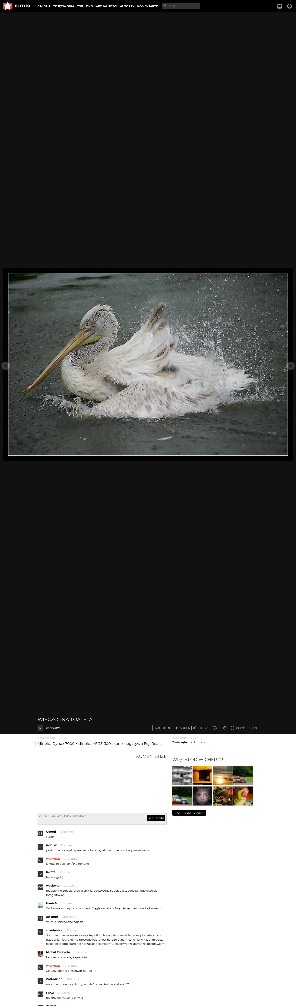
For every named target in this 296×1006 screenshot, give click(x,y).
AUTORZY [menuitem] (127, 6)
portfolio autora (189, 812)
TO (40, 982)
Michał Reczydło (58, 954)
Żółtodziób (54, 980)
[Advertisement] (87, 782)
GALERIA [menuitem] (43, 6)
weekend (52, 887)
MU (40, 996)
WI (40, 728)
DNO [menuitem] (89, 6)
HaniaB (51, 905)
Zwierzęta (179, 742)
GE (40, 835)
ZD (40, 934)
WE (40, 889)
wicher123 (53, 728)
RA (40, 848)
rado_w (51, 846)
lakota (50, 873)
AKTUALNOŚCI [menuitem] (106, 6)
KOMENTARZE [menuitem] (147, 6)
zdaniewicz (54, 932)
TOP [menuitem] (80, 6)
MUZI (50, 994)
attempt (52, 918)
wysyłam (156, 818)
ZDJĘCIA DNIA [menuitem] (63, 6)
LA (40, 875)
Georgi (51, 833)
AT (40, 920)
